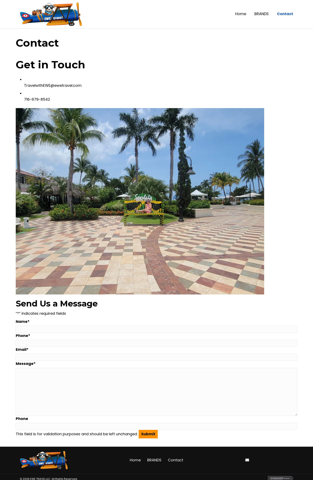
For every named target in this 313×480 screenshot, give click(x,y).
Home (135, 460)
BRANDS (154, 460)
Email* (22, 349)
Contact (175, 460)
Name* (23, 321)
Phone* (23, 335)
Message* (26, 363)
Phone (22, 418)
